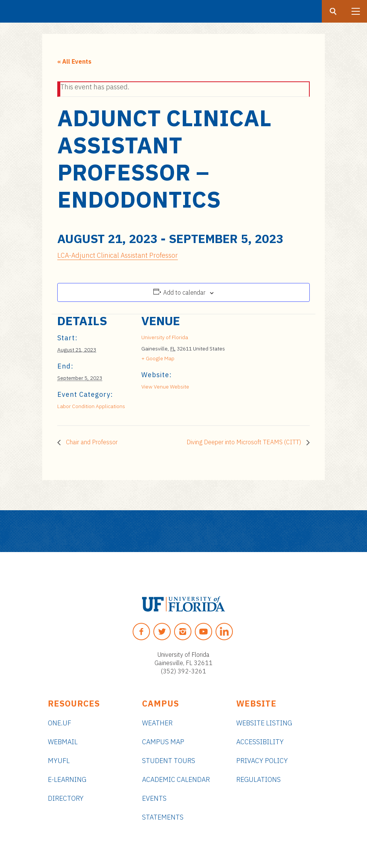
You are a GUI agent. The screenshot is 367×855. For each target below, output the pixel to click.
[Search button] (333, 11)
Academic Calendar (176, 779)
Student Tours (168, 760)
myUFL (59, 760)
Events (154, 798)
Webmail (63, 741)
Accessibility (260, 741)
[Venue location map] (265, 366)
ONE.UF (59, 723)
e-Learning (67, 779)
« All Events (74, 61)
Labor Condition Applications (91, 406)
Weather (157, 723)
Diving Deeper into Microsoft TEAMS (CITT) (245, 442)
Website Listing (264, 723)
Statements (163, 817)
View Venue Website (165, 386)
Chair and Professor (91, 442)
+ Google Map (157, 358)
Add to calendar (184, 292)
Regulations (258, 779)
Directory (66, 798)
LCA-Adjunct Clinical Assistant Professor (117, 255)
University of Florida (164, 337)
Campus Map (163, 741)
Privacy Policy (262, 760)
